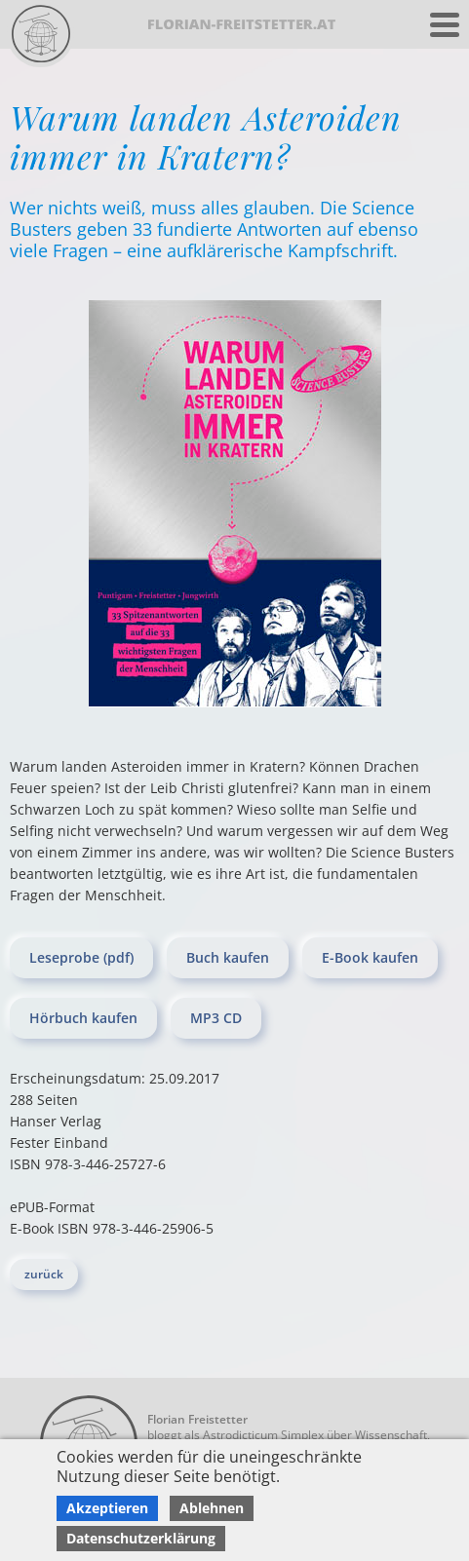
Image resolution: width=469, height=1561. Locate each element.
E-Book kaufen (370, 957)
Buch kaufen (227, 957)
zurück (43, 1274)
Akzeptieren (107, 1508)
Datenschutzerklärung (140, 1538)
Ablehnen (211, 1508)
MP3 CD (216, 1018)
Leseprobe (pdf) (81, 957)
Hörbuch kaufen (83, 1018)
